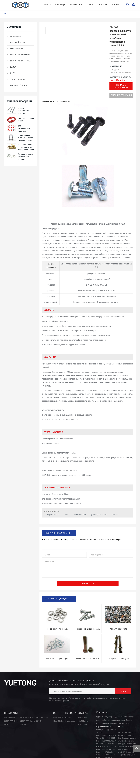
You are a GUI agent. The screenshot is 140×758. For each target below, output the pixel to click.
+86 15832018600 (73, 486)
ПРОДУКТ (65, 55)
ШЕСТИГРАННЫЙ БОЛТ (71, 58)
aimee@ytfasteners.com (80, 63)
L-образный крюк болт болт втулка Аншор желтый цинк (26, 147)
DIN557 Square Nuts (118, 612)
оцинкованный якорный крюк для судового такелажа (26, 137)
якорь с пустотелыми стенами (23, 110)
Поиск (123, 674)
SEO (12, 751)
